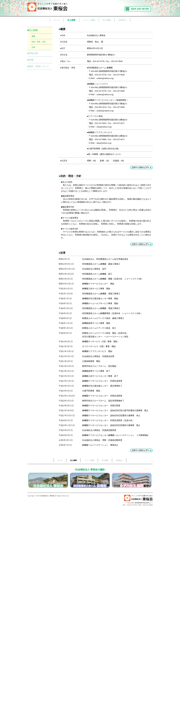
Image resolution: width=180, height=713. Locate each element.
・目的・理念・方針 (38, 42)
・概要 (32, 36)
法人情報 (71, 20)
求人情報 (107, 20)
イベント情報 (89, 20)
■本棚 (30, 60)
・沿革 (32, 47)
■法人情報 (32, 30)
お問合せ (122, 20)
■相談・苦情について (38, 66)
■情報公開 (32, 53)
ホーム (57, 20)
